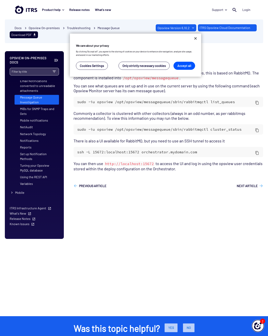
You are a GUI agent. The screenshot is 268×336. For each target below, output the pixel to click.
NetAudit (26, 127)
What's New (18, 213)
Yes (171, 328)
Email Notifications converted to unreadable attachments (37, 85)
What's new (102, 10)
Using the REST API (33, 177)
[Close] (195, 38)
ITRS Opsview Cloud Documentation (225, 28)
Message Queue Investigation (31, 99)
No (189, 328)
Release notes (79, 10)
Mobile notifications (34, 120)
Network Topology (33, 134)
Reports (26, 147)
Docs (18, 28)
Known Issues (19, 224)
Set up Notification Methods (33, 156)
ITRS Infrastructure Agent (28, 208)
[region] (135, 55)
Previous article (92, 186)
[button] (258, 326)
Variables (26, 184)
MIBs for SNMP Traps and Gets (37, 111)
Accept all (184, 66)
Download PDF (23, 35)
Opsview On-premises (44, 28)
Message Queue (109, 28)
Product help (53, 10)
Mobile (19, 192)
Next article (247, 186)
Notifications (29, 140)
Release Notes (20, 218)
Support (220, 10)
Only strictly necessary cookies (144, 66)
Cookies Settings (92, 66)
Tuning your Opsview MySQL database (34, 167)
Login (247, 10)
